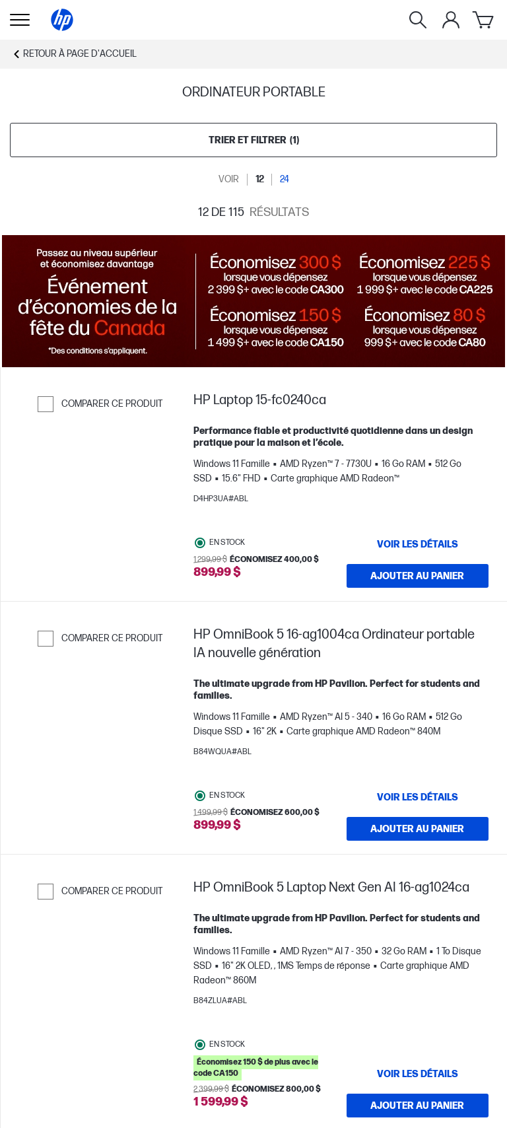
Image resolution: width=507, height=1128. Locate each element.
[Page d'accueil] (62, 20)
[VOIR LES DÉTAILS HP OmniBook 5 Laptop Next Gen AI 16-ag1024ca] (418, 1074)
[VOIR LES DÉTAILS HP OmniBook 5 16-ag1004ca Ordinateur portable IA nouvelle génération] (418, 797)
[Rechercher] (417, 20)
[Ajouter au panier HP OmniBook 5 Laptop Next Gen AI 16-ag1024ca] (418, 1105)
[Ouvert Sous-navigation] (20, 20)
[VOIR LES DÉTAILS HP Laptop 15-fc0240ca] (418, 544)
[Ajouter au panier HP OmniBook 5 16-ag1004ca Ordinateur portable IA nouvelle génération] (418, 829)
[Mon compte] (451, 20)
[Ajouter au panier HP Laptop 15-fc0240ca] (418, 576)
